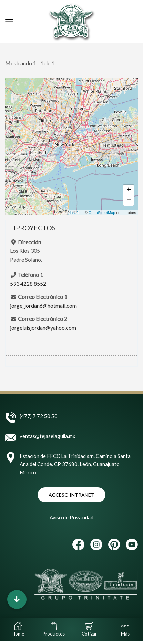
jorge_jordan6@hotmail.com (43, 305)
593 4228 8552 (28, 283)
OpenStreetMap (102, 213)
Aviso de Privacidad (71, 517)
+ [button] (128, 190)
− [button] (128, 200)
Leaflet (76, 213)
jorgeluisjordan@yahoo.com (43, 327)
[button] (17, 599)
